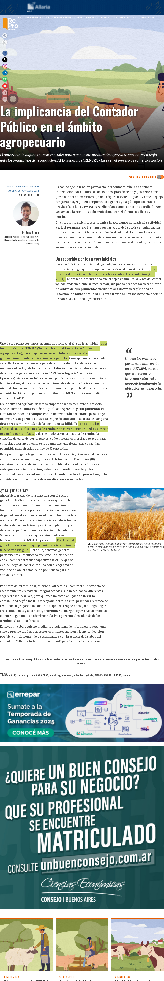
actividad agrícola (83, 675)
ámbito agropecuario (61, 675)
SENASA (117, 675)
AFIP (13, 675)
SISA (45, 675)
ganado (126, 675)
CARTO (108, 675)
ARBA (39, 675)
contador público (26, 675)
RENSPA (98, 675)
